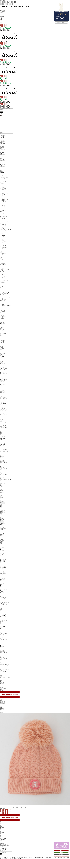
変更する (2, 521)
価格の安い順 (2, 508)
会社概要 (1, 846)
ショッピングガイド (3, 838)
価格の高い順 (2, 510)
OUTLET (1, 171)
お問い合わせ (2, 839)
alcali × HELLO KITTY (4, 0)
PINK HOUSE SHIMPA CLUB (5, 842)
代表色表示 (2, 518)
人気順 (1, 507)
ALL (0, 339)
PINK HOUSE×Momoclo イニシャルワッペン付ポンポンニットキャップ (13, 807)
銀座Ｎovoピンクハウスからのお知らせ (7, 3)
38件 (1, 514)
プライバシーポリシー (4, 844)
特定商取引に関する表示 (4, 845)
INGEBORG (2, 137)
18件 (1, 513)
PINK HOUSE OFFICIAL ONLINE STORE (15, 6)
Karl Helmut (2, 136)
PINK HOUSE (2, 135)
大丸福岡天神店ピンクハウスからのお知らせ (8, 1)
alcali (1, 148)
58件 (1, 707)
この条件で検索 (3, 528)
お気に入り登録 (3, 712)
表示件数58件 (2, 512)
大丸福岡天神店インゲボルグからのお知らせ (8, 2)
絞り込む (2, 501)
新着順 (1, 505)
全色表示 (1, 520)
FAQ (1, 840)
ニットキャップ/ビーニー (5, 336)
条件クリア (2, 502)
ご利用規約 (2, 843)
